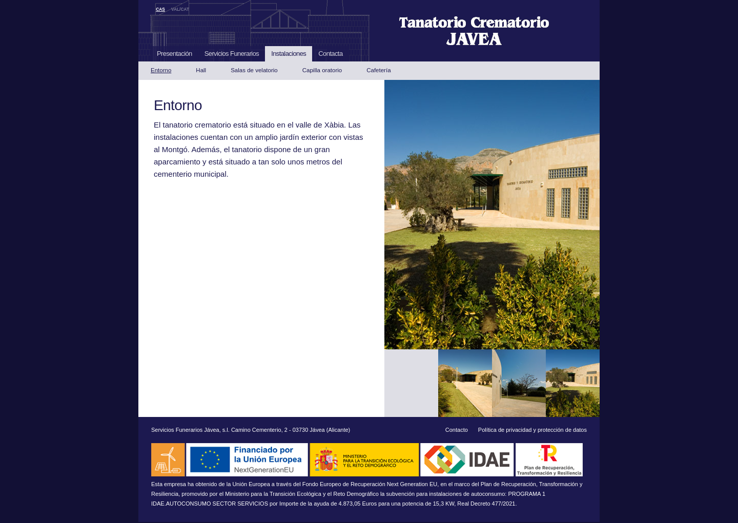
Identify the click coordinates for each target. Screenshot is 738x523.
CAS (160, 9)
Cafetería (378, 70)
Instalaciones (288, 53)
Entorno (161, 70)
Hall (201, 70)
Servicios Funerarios (231, 53)
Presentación (174, 53)
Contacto (456, 430)
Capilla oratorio (322, 70)
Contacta (330, 53)
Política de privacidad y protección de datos (532, 430)
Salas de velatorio (254, 70)
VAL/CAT (180, 9)
